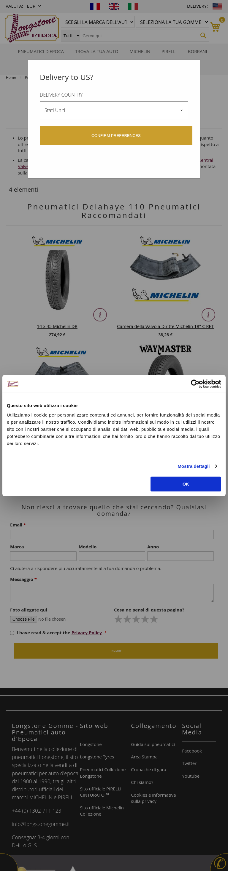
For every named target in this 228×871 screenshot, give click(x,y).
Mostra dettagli (194, 466)
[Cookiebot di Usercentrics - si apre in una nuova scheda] (195, 384)
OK (186, 483)
